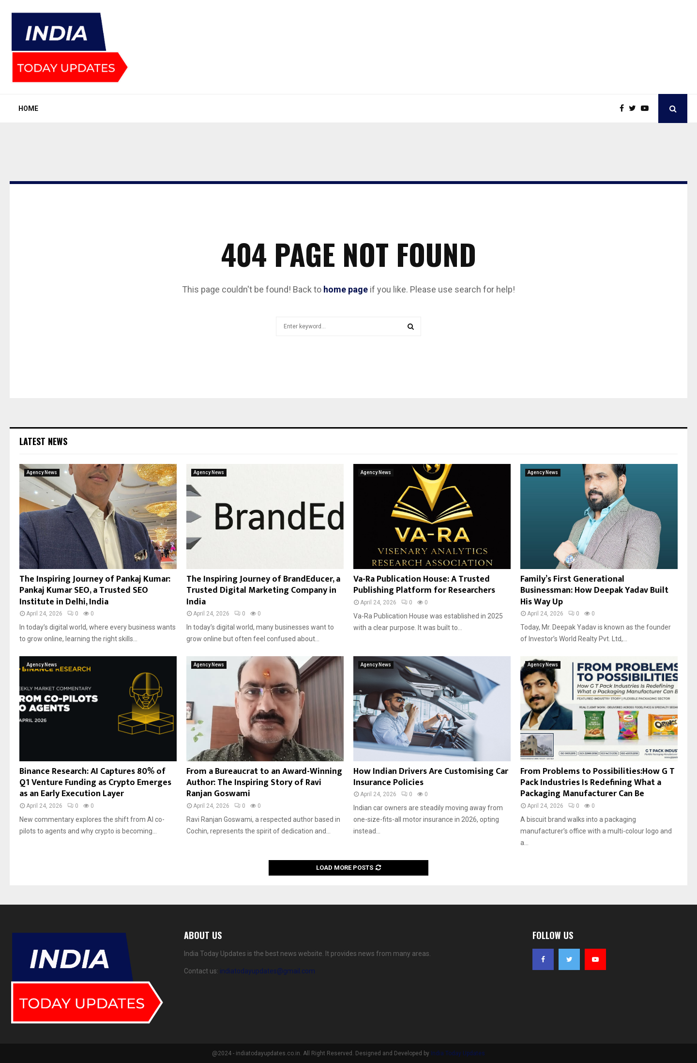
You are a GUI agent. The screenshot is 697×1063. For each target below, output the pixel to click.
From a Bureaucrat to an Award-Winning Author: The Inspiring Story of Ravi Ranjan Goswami (264, 782)
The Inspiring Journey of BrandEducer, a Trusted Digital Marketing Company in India (263, 590)
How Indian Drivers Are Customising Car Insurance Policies (430, 777)
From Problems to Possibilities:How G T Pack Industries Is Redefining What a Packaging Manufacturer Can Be (597, 782)
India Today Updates (458, 1053)
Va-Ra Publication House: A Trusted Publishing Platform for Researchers (424, 585)
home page (345, 289)
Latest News (43, 441)
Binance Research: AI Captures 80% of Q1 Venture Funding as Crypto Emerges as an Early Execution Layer (95, 782)
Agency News (42, 472)
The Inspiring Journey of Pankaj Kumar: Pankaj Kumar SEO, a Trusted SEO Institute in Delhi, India (94, 590)
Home (28, 108)
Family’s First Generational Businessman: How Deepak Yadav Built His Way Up (594, 590)
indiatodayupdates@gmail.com (267, 971)
